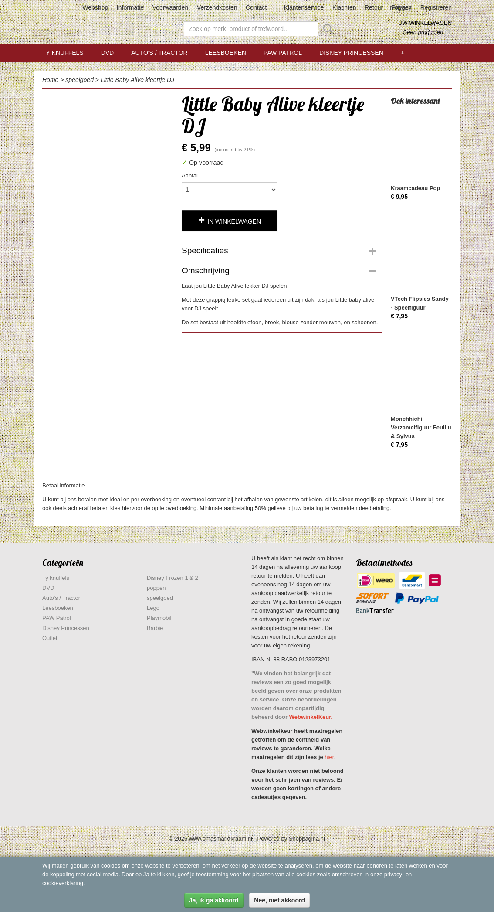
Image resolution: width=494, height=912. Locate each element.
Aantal (190, 175)
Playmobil (159, 618)
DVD (107, 52)
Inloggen (400, 7)
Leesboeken (225, 52)
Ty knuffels (63, 52)
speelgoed (79, 79)
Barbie (155, 628)
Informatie (130, 7)
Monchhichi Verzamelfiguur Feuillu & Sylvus (421, 427)
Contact (256, 7)
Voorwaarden (170, 7)
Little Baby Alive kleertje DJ (137, 79)
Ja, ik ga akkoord (214, 900)
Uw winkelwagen (425, 23)
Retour (374, 7)
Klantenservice (304, 7)
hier (329, 757)
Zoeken (326, 28)
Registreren (436, 7)
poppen (156, 588)
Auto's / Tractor (159, 52)
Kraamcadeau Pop (415, 188)
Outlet (50, 638)
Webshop (95, 7)
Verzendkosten (217, 7)
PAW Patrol (283, 52)
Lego (153, 608)
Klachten (344, 7)
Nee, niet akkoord (279, 900)
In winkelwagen (234, 221)
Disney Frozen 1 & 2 (172, 578)
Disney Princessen (351, 52)
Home (50, 79)
